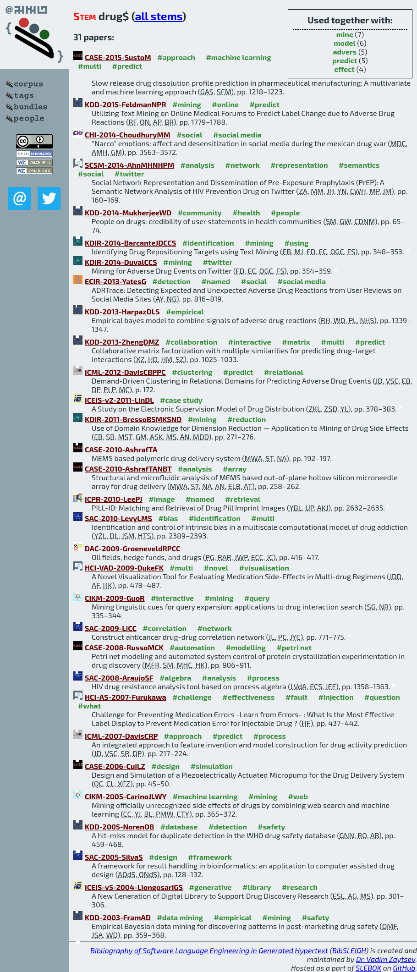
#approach (176, 57)
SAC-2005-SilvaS (114, 856)
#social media (237, 134)
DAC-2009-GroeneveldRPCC (132, 548)
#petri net (294, 647)
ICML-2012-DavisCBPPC (125, 372)
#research (300, 887)
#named (215, 281)
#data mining (180, 917)
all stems (158, 15)
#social (189, 134)
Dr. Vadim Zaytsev (385, 959)
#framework (210, 856)
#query (256, 597)
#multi (89, 65)
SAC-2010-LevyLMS (118, 518)
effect (344, 69)
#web (297, 796)
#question (382, 696)
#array (235, 468)
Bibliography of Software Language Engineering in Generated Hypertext (209, 950)
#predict (127, 65)
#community (200, 212)
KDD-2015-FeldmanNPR (125, 104)
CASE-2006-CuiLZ (115, 766)
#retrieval (242, 498)
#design (165, 766)
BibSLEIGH (349, 950)
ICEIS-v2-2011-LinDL (119, 399)
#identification (208, 242)
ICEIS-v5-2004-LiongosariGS (134, 887)
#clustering (192, 372)
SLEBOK (368, 967)
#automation (192, 647)
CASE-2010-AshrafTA (121, 449)
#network (242, 164)
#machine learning (238, 57)
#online (225, 104)
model (344, 42)
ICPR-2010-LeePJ (114, 498)
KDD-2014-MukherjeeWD (128, 212)
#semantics (359, 164)
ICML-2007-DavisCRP (121, 735)
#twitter (129, 173)
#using (297, 242)
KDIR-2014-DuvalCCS (121, 262)
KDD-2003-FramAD (118, 917)
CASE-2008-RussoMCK (124, 647)
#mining (186, 104)
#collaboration (191, 341)
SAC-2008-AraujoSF (119, 677)
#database (179, 826)
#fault (296, 696)
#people (285, 212)
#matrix (296, 341)
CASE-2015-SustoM (118, 57)
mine (344, 34)
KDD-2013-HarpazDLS (122, 311)
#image (161, 498)
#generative (210, 887)
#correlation (165, 628)
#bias (168, 518)
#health (246, 212)
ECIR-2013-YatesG (115, 281)
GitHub (404, 967)
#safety (271, 826)
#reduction (246, 419)
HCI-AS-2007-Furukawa (125, 696)
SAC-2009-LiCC (111, 628)
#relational (283, 372)
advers (345, 51)
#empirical (184, 311)
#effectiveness (248, 696)
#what (89, 705)
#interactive (249, 341)
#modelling (246, 647)
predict (344, 60)
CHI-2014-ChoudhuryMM (127, 134)
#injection (335, 696)
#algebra (175, 677)
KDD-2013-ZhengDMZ (122, 341)
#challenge (192, 696)
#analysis (198, 164)
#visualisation (264, 567)
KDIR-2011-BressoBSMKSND (133, 419)
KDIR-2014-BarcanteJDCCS (130, 242)
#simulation (212, 766)
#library (256, 887)
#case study (181, 399)
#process (263, 677)
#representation (299, 164)
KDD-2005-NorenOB (119, 826)
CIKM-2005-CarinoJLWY (125, 796)
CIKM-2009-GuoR (115, 597)
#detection (171, 281)
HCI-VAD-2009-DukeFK (124, 567)
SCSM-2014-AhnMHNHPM (129, 164)
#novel (216, 567)
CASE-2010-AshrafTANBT (128, 468)
